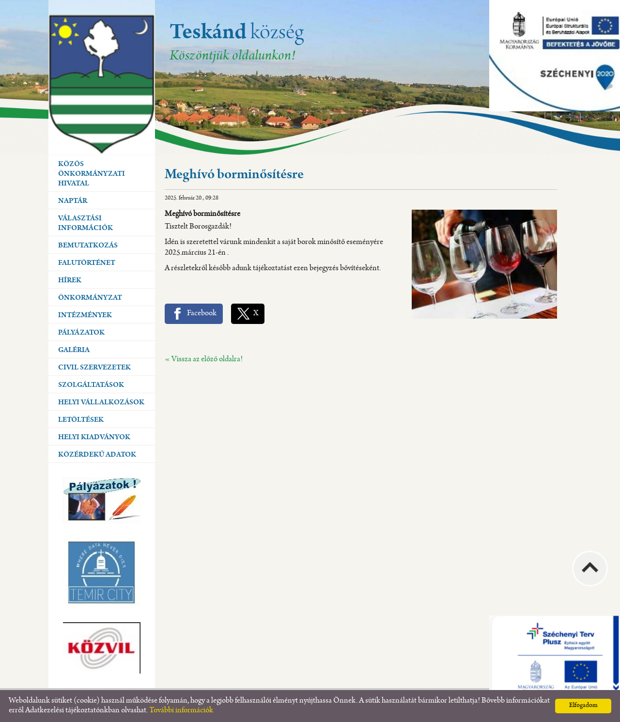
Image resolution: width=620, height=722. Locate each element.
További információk (181, 711)
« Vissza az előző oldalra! (204, 359)
